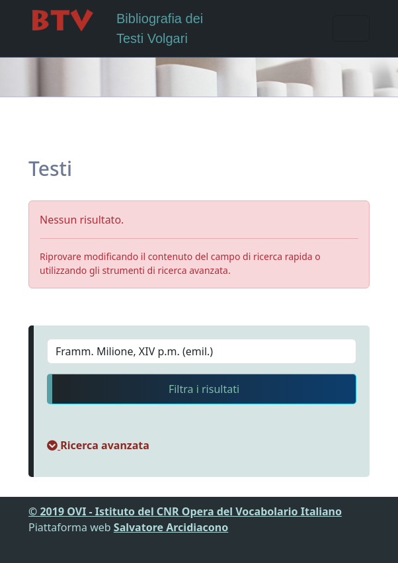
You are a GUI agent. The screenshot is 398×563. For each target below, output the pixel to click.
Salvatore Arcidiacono (171, 527)
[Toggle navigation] (351, 28)
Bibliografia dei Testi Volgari (115, 27)
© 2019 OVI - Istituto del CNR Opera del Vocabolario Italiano (185, 511)
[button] (98, 445)
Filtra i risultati (204, 389)
